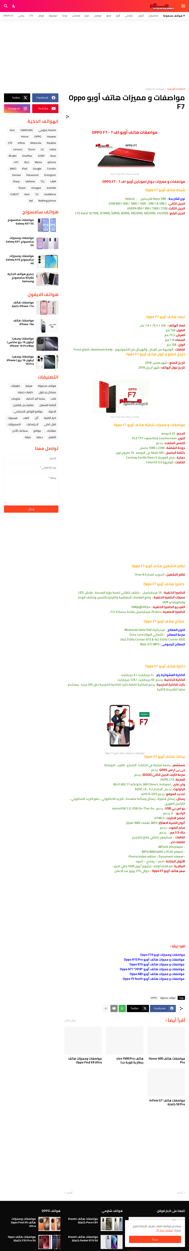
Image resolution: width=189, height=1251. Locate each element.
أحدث (180, 1193)
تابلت (53, 398)
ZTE (31, 15)
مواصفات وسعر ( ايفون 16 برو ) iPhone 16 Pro (20, 360)
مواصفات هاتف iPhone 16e (23, 322)
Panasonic (32, 175)
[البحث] (5, 6)
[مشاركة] (67, 116)
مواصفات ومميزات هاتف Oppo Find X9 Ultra (85, 1060)
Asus (53, 155)
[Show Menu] (183, 6)
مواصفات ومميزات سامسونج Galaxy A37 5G (20, 241)
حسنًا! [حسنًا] (155, 1239)
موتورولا (53, 15)
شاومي (129, 15)
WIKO (13, 168)
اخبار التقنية (50, 417)
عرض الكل (70, 1020)
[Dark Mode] (14, 6)
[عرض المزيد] (105, 1008)
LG (42, 149)
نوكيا (64, 15)
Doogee (36, 187)
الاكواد (52, 411)
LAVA (53, 181)
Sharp (16, 181)
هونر (87, 15)
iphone (52, 162)
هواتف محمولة (155, 89)
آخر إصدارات (32, 424)
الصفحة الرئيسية (176, 89)
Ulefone (30, 181)
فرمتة (28, 385)
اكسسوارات (14, 424)
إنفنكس (76, 15)
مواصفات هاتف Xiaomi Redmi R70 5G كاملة (83, 1238)
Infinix (21, 143)
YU (37, 194)
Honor (25, 136)
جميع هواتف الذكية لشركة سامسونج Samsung (20, 277)
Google (37, 168)
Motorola (35, 143)
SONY (41, 155)
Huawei (51, 136)
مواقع (37, 430)
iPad (24, 168)
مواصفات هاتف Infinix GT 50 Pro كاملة (167, 1102)
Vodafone (50, 194)
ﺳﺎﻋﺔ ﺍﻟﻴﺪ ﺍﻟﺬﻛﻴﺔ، (35, 398)
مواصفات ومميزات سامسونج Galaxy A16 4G (20, 259)
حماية (39, 437)
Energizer (50, 175)
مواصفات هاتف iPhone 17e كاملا (23, 304)
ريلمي (21, 15)
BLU (26, 162)
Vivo (12, 130)
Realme (51, 143)
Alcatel (12, 155)
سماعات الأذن (20, 430)
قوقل (41, 15)
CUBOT (14, 194)
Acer (27, 194)
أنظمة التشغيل (47, 405)
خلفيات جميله (25, 392)
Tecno (31, 149)
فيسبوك (12, 417)
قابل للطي (50, 424)
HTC (16, 162)
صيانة (28, 437)
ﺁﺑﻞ (36, 417)
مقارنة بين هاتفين (23, 405)
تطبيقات (15, 385)
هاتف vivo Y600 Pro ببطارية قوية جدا (129, 1060)
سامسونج (153, 15)
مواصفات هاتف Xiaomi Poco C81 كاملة (83, 1220)
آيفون (141, 15)
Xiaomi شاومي (47, 130)
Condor (51, 168)
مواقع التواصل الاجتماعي (28, 411)
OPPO (154, 998)
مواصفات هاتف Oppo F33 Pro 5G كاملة (22, 1238)
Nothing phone (47, 200)
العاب (26, 417)
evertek (51, 187)
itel (31, 200)
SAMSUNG (26, 130)
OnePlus (8, 15)
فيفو (108, 15)
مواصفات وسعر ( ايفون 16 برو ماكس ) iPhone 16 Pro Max (20, 342)
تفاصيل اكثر (166, 1230)
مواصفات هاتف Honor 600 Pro (167, 1060)
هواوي (97, 15)
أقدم (69, 1193)
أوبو (118, 15)
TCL (43, 181)
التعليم (52, 437)
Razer (22, 187)
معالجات (51, 430)
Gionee (16, 175)
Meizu (38, 162)
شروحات (15, 398)
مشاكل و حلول (47, 392)
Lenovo (17, 149)
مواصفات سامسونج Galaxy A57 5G (21, 221)
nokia (52, 149)
